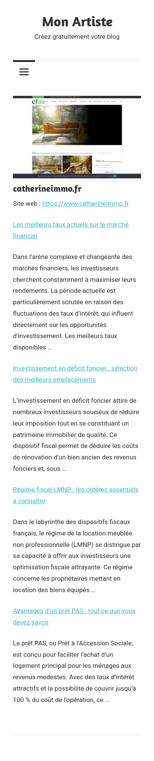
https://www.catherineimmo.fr (85, 203)
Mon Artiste (77, 21)
